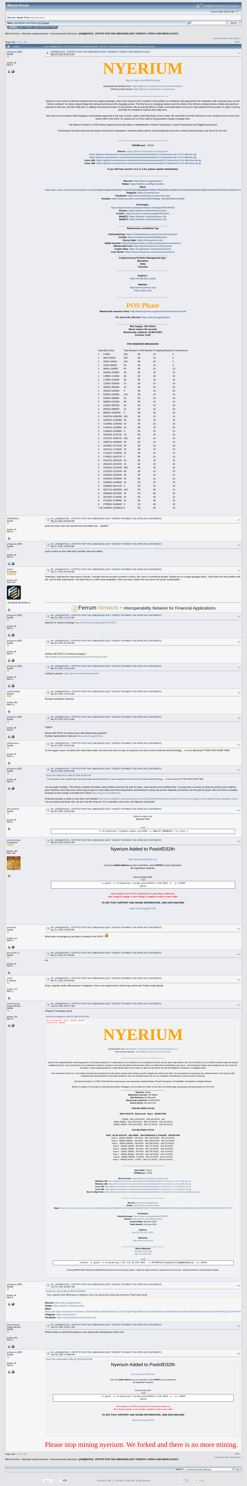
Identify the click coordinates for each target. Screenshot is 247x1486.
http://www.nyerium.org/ (143, 287)
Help (21, 27)
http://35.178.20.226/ (143, 1251)
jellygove (12, 51)
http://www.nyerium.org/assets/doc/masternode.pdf (158, 311)
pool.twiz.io (13, 952)
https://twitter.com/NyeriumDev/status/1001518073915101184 (76, 656)
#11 (238, 770)
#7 (239, 668)
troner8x (11, 927)
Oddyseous (13, 743)
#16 (238, 980)
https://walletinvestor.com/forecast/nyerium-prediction (151, 243)
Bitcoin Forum (12, 33)
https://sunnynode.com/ (150, 240)
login (33, 17)
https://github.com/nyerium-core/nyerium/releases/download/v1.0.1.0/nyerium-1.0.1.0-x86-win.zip (149, 1184)
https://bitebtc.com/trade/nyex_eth (148, 219)
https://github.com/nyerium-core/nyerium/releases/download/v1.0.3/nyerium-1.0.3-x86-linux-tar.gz (148, 163)
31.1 (39, 23)
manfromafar (14, 840)
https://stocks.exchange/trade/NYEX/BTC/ (96, 622)
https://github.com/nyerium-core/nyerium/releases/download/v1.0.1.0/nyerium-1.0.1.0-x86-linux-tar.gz (148, 1189)
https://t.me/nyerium (148, 192)
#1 (239, 53)
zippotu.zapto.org (142, 816)
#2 (239, 520)
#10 (238, 745)
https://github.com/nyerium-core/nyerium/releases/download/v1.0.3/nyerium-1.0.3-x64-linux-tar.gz (148, 160)
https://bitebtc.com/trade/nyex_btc (148, 216)
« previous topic (220, 38)
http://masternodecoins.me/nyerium (152, 246)
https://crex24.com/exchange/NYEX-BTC (147, 213)
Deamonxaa (13, 1003)
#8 (239, 693)
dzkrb (10, 569)
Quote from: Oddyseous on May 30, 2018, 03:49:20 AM (68, 775)
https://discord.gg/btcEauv (147, 181)
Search (28, 27)
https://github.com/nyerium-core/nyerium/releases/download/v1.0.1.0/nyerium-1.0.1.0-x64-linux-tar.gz (148, 1186)
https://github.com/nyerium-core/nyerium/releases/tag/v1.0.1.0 (151, 1049)
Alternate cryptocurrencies (35, 33)
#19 (238, 1326)
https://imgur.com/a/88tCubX (106, 793)
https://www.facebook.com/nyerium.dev (148, 195)
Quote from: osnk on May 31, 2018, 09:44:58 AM (65, 1291)
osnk (9, 978)
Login (36, 27)
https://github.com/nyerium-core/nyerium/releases (157, 86)
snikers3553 (13, 691)
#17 (238, 1005)
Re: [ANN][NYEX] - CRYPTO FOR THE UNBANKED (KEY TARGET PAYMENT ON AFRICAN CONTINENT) (106, 518)
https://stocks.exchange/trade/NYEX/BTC (151, 1216)
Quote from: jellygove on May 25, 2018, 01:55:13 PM (67, 1017)
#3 (239, 545)
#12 (238, 810)
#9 (239, 718)
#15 (238, 954)
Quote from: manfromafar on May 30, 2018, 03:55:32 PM (69, 1359)
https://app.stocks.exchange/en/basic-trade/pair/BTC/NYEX (142, 207)
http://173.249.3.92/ (143, 1254)
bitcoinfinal (13, 809)
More (53, 27)
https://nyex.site (143, 290)
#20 (238, 1354)
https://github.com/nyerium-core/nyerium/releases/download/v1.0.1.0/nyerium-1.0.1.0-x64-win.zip (149, 1181)
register (41, 17)
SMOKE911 (13, 518)
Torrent (46, 23)
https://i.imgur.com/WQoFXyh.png (143, 80)
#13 (238, 841)
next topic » (235, 38)
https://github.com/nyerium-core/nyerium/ (154, 89)
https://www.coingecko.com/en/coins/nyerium (149, 252)
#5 (239, 617)
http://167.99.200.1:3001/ (143, 278)
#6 (239, 642)
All (25, 42)
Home (13, 27)
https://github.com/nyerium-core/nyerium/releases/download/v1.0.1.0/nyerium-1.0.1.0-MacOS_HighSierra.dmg (152, 1192)
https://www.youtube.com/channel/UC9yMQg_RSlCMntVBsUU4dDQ (148, 198)
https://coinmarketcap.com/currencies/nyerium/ (151, 234)
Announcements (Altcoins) (63, 33)
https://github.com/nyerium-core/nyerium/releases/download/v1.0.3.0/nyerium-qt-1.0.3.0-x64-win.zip (143, 154)
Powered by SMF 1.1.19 (107, 1481)
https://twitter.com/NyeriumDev (147, 184)
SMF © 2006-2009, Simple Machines (134, 1481)
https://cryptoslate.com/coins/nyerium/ (150, 249)
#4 (239, 571)
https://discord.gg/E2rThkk (143, 908)
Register (45, 27)
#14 (238, 929)
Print (237, 42)
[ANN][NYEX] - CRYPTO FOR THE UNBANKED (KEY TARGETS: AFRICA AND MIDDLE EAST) (128, 33)
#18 (238, 1286)
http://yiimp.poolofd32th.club (143, 859)
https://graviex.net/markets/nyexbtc (148, 210)
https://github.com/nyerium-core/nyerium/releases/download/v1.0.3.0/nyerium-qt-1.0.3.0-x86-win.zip (143, 157)
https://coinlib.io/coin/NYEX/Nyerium (147, 237)
